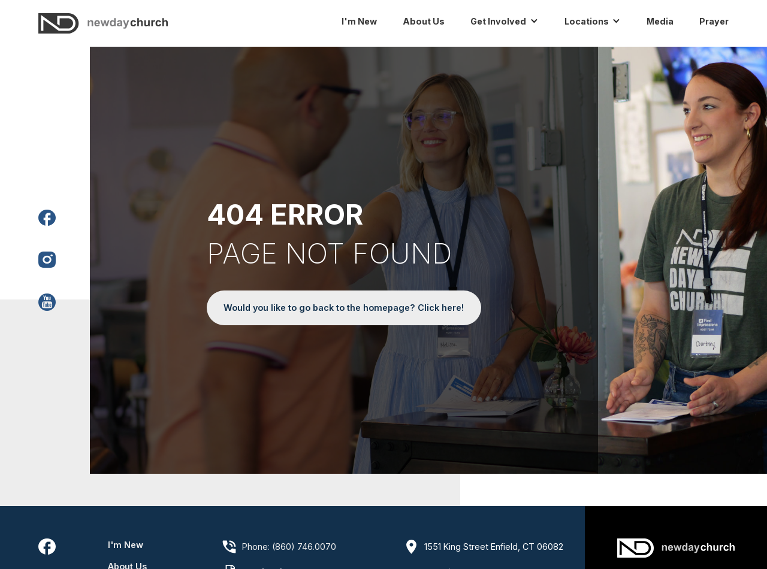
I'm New (125, 545)
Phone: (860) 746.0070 (289, 546)
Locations (586, 21)
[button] (510, 21)
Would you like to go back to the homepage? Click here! (344, 307)
